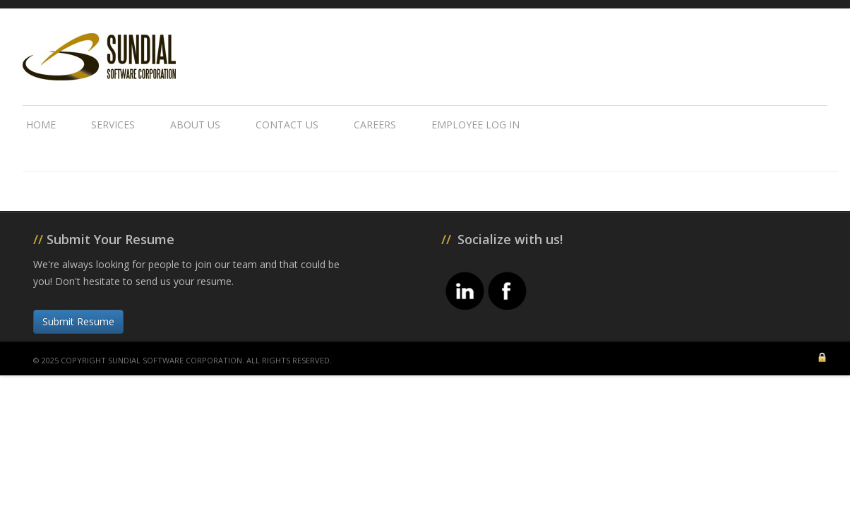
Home (41, 124)
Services (113, 124)
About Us (195, 124)
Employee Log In (475, 124)
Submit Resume (78, 321)
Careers (375, 124)
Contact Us (287, 124)
